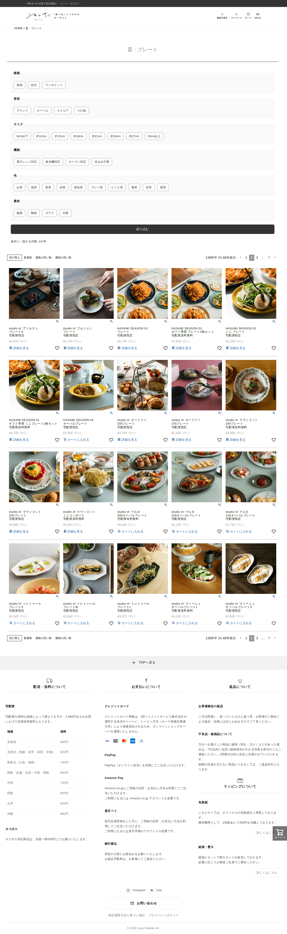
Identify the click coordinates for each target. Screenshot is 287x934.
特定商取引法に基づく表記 (127, 915)
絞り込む (142, 229)
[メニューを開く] (257, 16)
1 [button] (246, 257)
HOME (18, 28)
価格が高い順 (63, 257)
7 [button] (269, 257)
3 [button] (257, 257)
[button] (240, 257)
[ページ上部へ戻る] (143, 663)
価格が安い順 (43, 257)
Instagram (135, 890)
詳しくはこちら (267, 832)
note (155, 890)
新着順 (28, 257)
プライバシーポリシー (163, 915)
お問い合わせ (143, 903)
